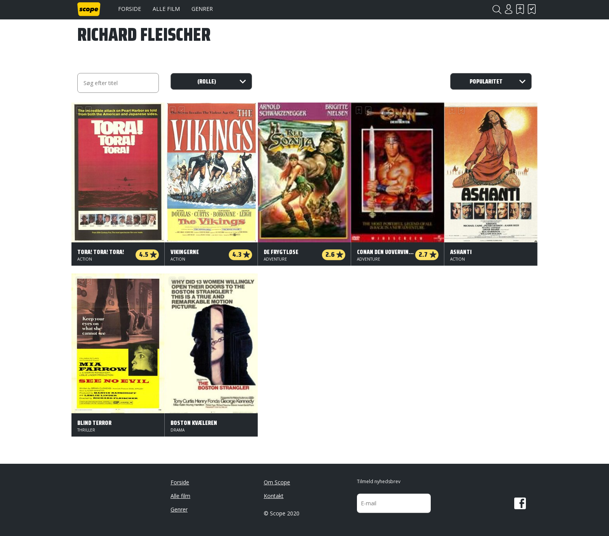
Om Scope (277, 482)
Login (508, 9)
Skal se (520, 9)
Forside (129, 8)
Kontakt (274, 495)
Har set (532, 9)
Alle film (166, 8)
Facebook (520, 503)
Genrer (202, 8)
